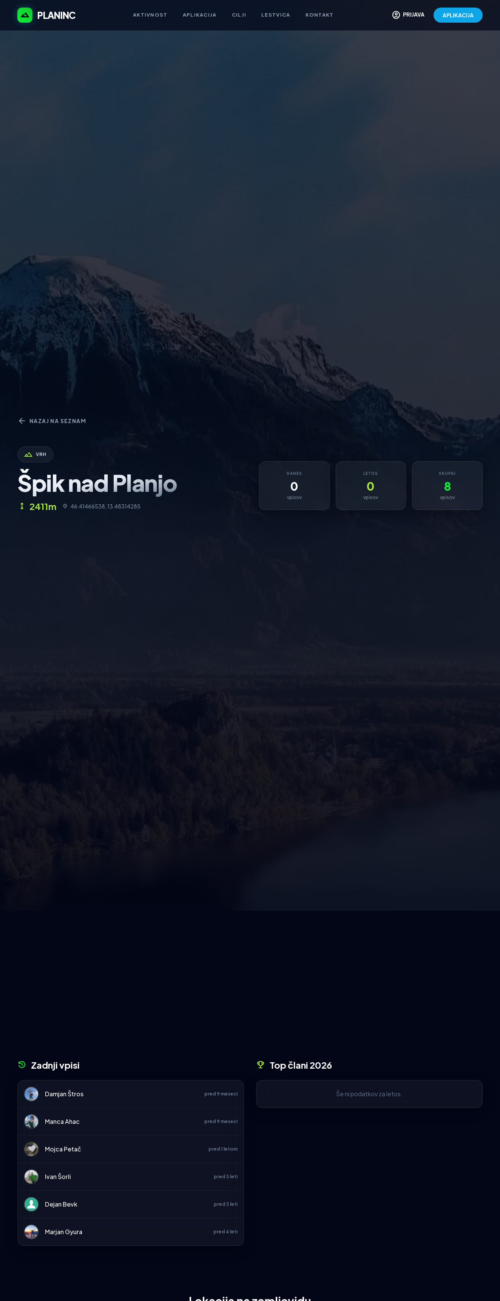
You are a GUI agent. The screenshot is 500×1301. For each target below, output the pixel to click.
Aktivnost (150, 15)
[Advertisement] (250, 988)
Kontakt (320, 15)
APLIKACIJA (458, 15)
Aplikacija (200, 15)
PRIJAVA (408, 15)
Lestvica (275, 15)
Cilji (239, 15)
